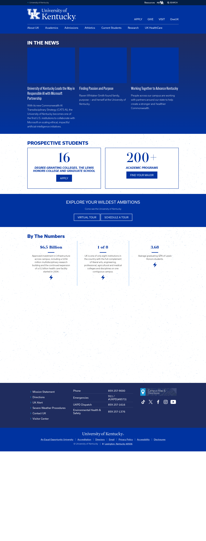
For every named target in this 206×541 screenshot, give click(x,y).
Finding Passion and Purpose (96, 179)
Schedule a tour (116, 307)
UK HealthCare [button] (153, 27)
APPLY (138, 19)
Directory (100, 529)
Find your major (142, 264)
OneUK (174, 19)
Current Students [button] (111, 27)
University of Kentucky (39, 3)
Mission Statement (44, 481)
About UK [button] (33, 27)
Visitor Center (41, 508)
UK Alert (38, 492)
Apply (64, 268)
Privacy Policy (126, 529)
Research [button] (133, 27)
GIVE (150, 19)
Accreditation (84, 529)
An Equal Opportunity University (57, 529)
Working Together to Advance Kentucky (154, 179)
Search (174, 2)
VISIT (162, 19)
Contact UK (39, 502)
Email (111, 529)
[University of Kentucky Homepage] (103, 524)
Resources (149, 2)
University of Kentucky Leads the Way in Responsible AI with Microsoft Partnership (51, 184)
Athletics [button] (90, 27)
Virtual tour (87, 307)
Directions (39, 486)
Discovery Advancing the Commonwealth (157, 118)
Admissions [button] (71, 27)
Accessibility (143, 529)
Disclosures (159, 529)
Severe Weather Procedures (49, 497)
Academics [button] (51, 27)
